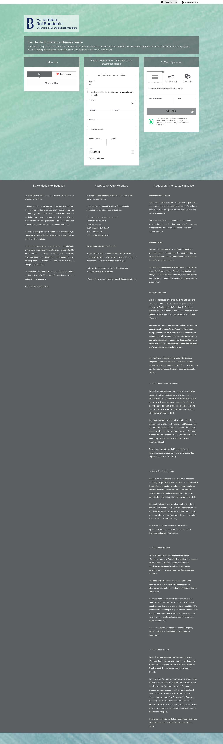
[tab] (39, 74)
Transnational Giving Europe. (169, 347)
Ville (113, 139)
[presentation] (39, 74)
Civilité (92, 100)
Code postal (94, 139)
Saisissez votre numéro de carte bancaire (166, 89)
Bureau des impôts (157, 533)
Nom (117, 110)
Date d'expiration (155, 98)
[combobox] (111, 103)
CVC (179, 98)
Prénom (92, 110)
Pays (91, 149)
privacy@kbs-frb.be (100, 235)
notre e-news (43, 286)
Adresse (92, 120)
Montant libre (43, 83)
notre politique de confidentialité (52, 49)
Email (91, 81)
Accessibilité (190, 2)
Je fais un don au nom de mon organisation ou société (112, 94)
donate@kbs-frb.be (128, 279)
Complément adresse (97, 129)
